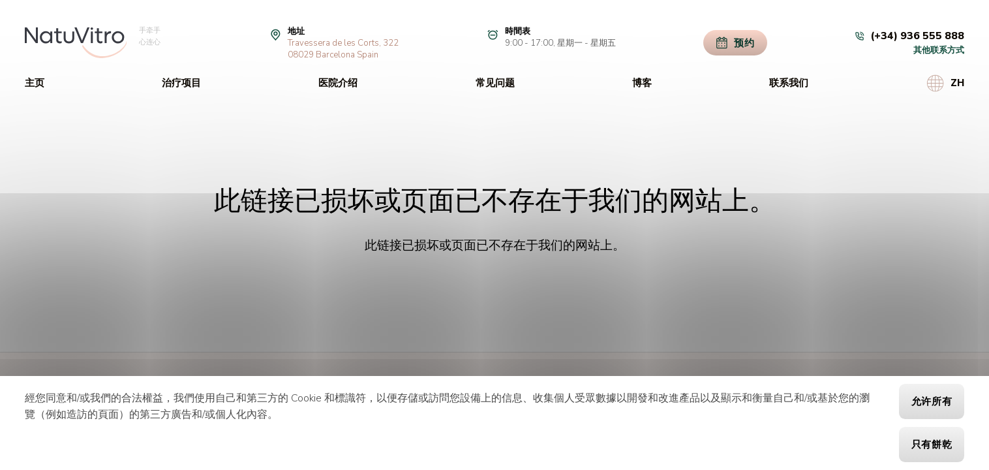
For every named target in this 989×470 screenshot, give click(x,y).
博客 (642, 82)
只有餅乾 (931, 444)
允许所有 (931, 401)
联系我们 (788, 82)
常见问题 (495, 82)
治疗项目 (181, 82)
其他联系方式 (938, 50)
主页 (34, 82)
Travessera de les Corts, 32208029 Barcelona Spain (343, 49)
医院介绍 (338, 82)
